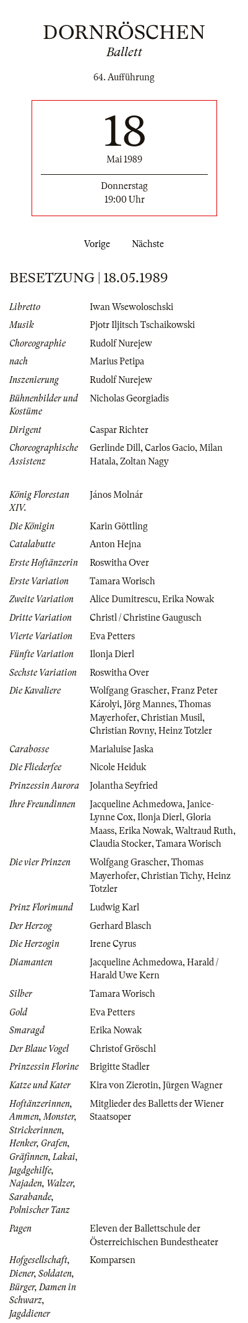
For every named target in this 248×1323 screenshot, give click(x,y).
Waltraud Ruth (204, 831)
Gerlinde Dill (115, 448)
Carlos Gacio (170, 448)
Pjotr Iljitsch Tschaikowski (142, 325)
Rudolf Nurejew (121, 343)
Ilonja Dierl (112, 654)
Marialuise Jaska (121, 749)
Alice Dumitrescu (124, 599)
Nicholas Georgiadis (129, 398)
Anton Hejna (115, 544)
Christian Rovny (122, 731)
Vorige (94, 244)
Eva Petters (112, 636)
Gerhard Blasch (121, 926)
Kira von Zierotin (124, 1085)
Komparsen (112, 1260)
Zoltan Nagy (144, 461)
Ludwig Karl (114, 907)
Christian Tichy (171, 876)
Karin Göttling (119, 526)
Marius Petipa (117, 361)
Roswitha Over (119, 563)
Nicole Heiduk (118, 767)
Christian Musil (171, 718)
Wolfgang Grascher (128, 690)
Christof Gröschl (123, 1049)
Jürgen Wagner (193, 1085)
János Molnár (116, 495)
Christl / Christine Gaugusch (146, 618)
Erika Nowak (188, 599)
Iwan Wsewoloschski (131, 307)
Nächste (150, 244)
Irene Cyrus (113, 944)
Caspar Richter (119, 430)
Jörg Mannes (149, 704)
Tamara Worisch (122, 581)
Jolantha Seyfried (124, 786)
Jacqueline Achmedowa (136, 804)
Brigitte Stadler (120, 1067)
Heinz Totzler (185, 731)
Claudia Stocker (121, 844)
